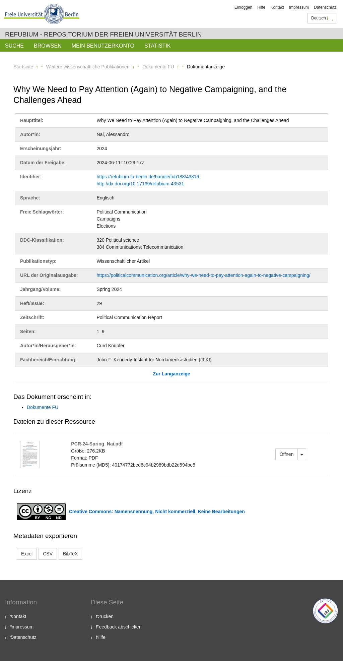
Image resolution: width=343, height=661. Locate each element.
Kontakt (277, 7)
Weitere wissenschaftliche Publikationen (88, 66)
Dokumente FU (158, 66)
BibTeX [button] (70, 553)
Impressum (299, 7)
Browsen (48, 46)
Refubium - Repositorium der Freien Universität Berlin (103, 34)
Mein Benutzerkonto (103, 46)
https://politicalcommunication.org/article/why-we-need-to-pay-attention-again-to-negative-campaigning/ (204, 275)
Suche (14, 46)
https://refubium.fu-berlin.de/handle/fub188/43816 (148, 176)
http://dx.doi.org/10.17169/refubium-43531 (140, 183)
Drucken (105, 616)
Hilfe (261, 7)
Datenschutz (325, 7)
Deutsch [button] (322, 18)
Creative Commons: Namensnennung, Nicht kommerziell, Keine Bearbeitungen (157, 511)
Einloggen (243, 7)
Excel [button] (26, 553)
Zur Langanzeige (171, 373)
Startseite (23, 66)
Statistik (157, 46)
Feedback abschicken (118, 626)
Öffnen (287, 454)
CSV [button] (48, 553)
